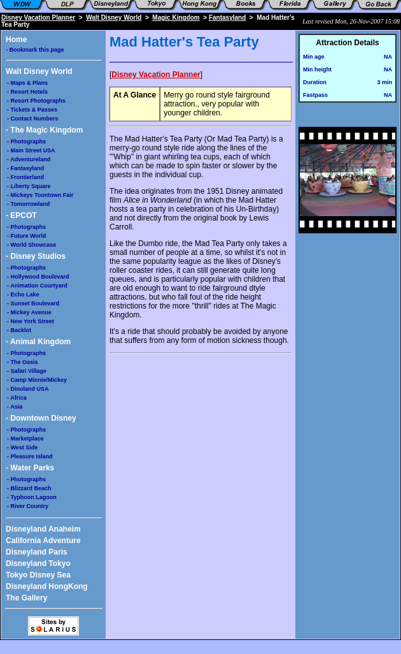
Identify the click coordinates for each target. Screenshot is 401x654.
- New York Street (30, 321)
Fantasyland (227, 17)
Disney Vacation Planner (38, 17)
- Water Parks (30, 467)
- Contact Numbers (33, 118)
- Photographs (26, 141)
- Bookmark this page (35, 50)
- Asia (14, 406)
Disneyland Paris (36, 552)
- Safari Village (26, 371)
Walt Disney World (113, 17)
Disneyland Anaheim (43, 529)
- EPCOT (21, 215)
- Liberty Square (29, 186)
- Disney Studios (36, 256)
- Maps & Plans (27, 83)
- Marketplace (25, 438)
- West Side (22, 447)
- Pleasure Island (30, 456)
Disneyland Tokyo (38, 563)
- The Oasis (22, 362)
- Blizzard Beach (29, 488)
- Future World (26, 236)
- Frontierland (25, 177)
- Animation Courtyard (37, 285)
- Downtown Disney (41, 418)
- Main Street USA (31, 150)
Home (16, 39)
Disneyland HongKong (47, 586)
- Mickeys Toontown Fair (40, 195)
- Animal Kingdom (38, 341)
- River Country (27, 506)
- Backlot (19, 330)
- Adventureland (28, 159)
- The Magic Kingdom (44, 130)
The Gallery (26, 597)
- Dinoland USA (28, 389)
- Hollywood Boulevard (38, 276)
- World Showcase (31, 245)
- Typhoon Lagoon (32, 497)
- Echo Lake (23, 294)
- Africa (17, 398)
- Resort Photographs (36, 101)
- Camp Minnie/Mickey (37, 380)
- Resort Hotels (27, 92)
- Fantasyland (25, 168)
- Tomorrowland (28, 204)
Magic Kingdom (175, 17)
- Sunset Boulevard (33, 303)
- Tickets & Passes (32, 109)
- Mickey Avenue (29, 312)
